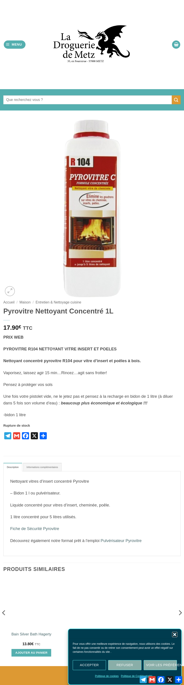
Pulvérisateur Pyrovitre (121, 542)
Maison (25, 302)
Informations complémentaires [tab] (54, 468)
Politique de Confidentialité (136, 676)
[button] (174, 634)
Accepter (89, 665)
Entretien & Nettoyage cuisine (58, 302)
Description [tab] (15, 468)
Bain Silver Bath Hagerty (31, 636)
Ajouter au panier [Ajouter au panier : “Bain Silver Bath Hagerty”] (31, 654)
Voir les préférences (161, 665)
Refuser (125, 665)
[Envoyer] (176, 99)
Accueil (8, 302)
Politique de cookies (107, 676)
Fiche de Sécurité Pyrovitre (34, 530)
